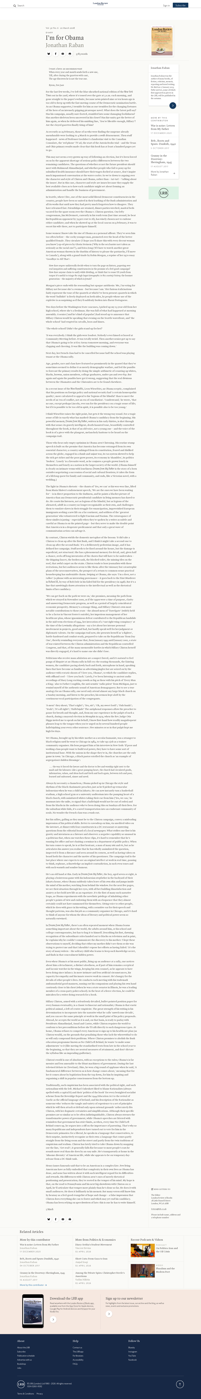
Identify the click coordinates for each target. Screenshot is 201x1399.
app (82, 1303)
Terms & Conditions (25, 1394)
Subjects (69, 17)
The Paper (54, 17)
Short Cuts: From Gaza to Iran (91, 1259)
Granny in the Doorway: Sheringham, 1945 (161, 159)
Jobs (19, 1368)
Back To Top (180, 1384)
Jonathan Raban (65, 45)
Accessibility (78, 1360)
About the (23, 1348)
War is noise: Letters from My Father (39, 1244)
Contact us (77, 1348)
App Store (73, 1306)
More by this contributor (35, 1239)
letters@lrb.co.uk (158, 1209)
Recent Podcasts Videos (147, 1239)
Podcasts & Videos (100, 17)
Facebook (132, 1360)
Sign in (162, 6)
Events (119, 17)
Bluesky (131, 1348)
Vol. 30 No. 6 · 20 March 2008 (60, 28)
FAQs (75, 1364)
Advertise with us (24, 1360)
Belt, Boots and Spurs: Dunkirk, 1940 (39, 1259)
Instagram (132, 1352)
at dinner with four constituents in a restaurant (87, 827)
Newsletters (145, 17)
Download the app (66, 1298)
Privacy (40, 1394)
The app (78, 1352)
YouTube (132, 1356)
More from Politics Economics (95, 1239)
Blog (81, 17)
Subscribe (176, 5)
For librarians (78, 1356)
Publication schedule (26, 1356)
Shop (130, 17)
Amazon (84, 1309)
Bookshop (21, 1364)
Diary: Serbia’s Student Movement (93, 1244)
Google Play (55, 1309)
